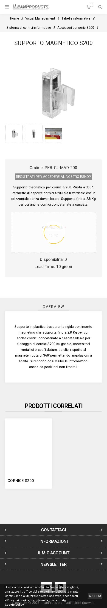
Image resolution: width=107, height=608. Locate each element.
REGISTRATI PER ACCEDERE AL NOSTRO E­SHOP (53, 177)
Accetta (95, 596)
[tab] (53, 306)
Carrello (91, 5)
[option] (14, 137)
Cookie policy (14, 604)
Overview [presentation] (53, 307)
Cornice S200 (21, 480)
